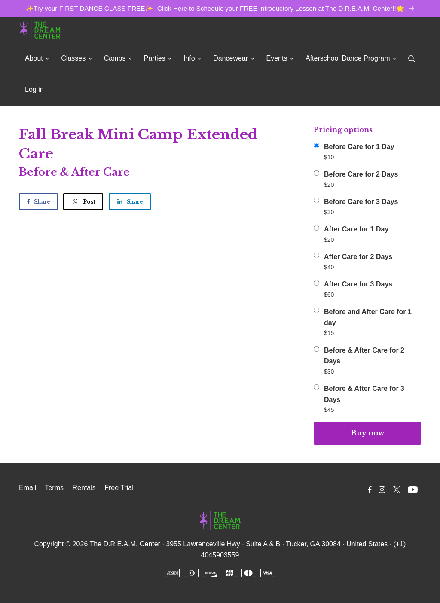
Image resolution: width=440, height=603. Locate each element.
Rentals (83, 487)
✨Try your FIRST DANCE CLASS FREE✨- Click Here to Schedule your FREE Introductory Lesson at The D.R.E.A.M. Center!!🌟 (219, 8)
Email (27, 487)
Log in (34, 89)
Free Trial (119, 487)
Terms (54, 487)
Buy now (367, 433)
